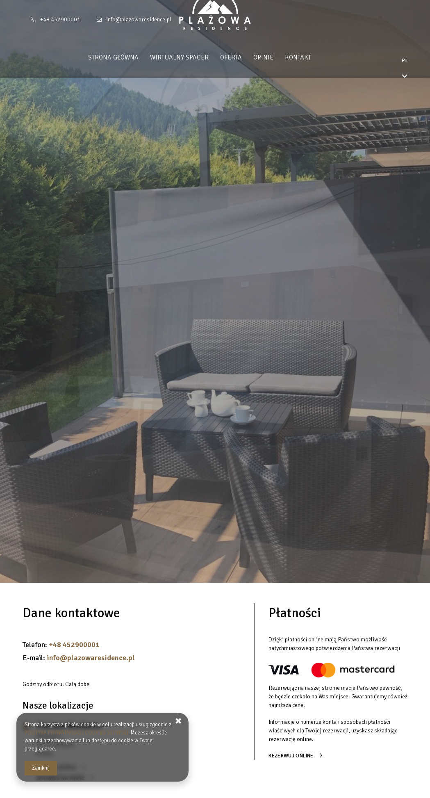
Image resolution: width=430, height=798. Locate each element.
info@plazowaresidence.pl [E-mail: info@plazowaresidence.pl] (138, 19)
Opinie (279, 57)
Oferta (246, 57)
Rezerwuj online (290, 755)
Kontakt (313, 57)
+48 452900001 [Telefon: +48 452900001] (60, 19)
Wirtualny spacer (195, 57)
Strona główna (129, 57)
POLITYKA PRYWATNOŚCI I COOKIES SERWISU (76, 733)
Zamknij (41, 768)
